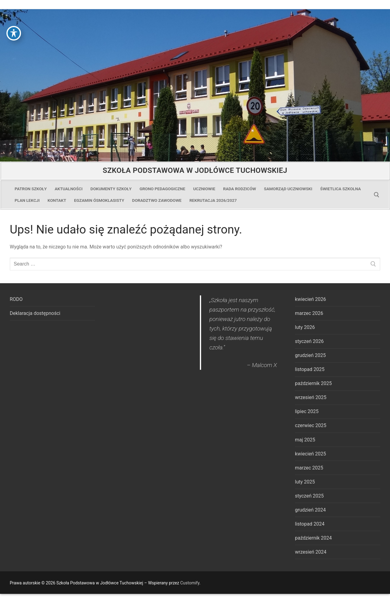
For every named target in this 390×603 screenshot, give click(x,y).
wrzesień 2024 (310, 552)
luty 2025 (305, 482)
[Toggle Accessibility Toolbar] (13, 12)
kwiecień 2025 (310, 454)
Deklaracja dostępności (35, 313)
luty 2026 (305, 327)
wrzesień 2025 (310, 397)
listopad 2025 (309, 369)
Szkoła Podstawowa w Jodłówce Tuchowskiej (195, 170)
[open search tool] (376, 195)
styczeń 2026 (309, 341)
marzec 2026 (309, 313)
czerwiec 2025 (310, 425)
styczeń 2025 (309, 496)
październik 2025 (313, 383)
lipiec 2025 (306, 411)
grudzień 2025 (310, 355)
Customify (189, 582)
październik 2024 (313, 538)
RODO (16, 299)
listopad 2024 (309, 524)
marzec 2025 (309, 468)
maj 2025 (305, 440)
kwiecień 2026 (310, 299)
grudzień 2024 (310, 510)
